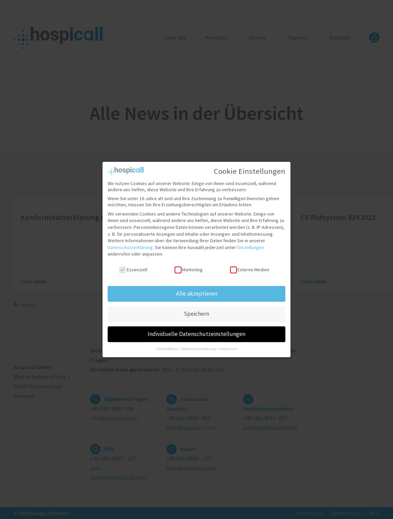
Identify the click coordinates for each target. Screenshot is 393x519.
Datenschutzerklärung (130, 245)
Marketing (189, 267)
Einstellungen (250, 245)
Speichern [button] (196, 311)
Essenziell (133, 267)
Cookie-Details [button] (167, 347)
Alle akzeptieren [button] (196, 291)
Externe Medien (249, 267)
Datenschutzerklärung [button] (198, 347)
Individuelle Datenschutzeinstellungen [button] (196, 332)
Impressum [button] (228, 347)
